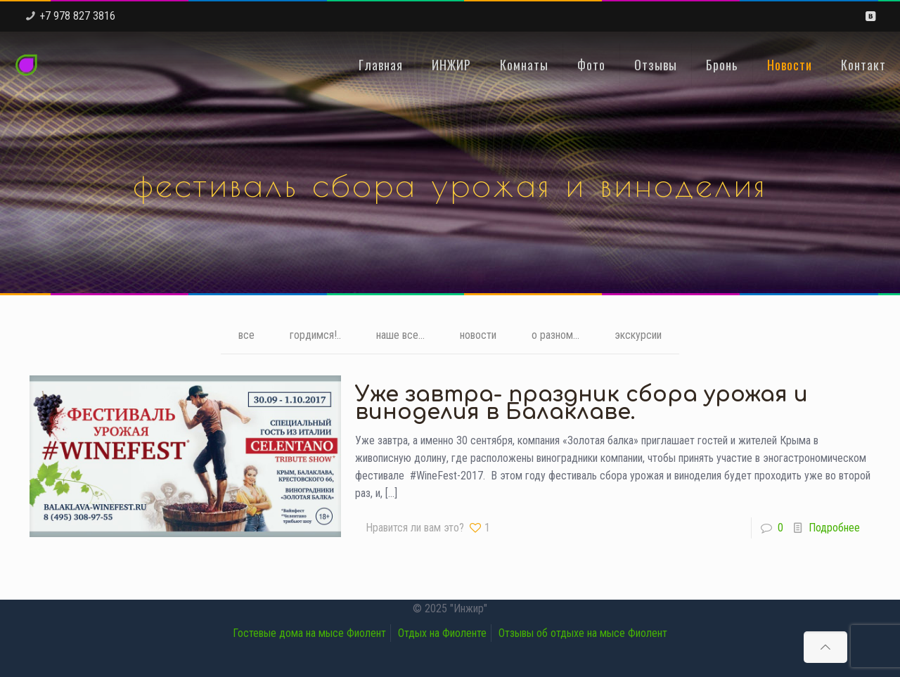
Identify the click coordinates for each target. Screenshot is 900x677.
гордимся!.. (315, 335)
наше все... (400, 335)
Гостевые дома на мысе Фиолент (309, 633)
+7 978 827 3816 (77, 15)
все (246, 335)
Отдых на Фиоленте (442, 633)
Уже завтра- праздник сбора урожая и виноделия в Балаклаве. (581, 403)
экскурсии (638, 335)
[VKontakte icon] (870, 16)
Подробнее (834, 527)
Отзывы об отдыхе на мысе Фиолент (583, 633)
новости (478, 335)
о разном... (555, 335)
